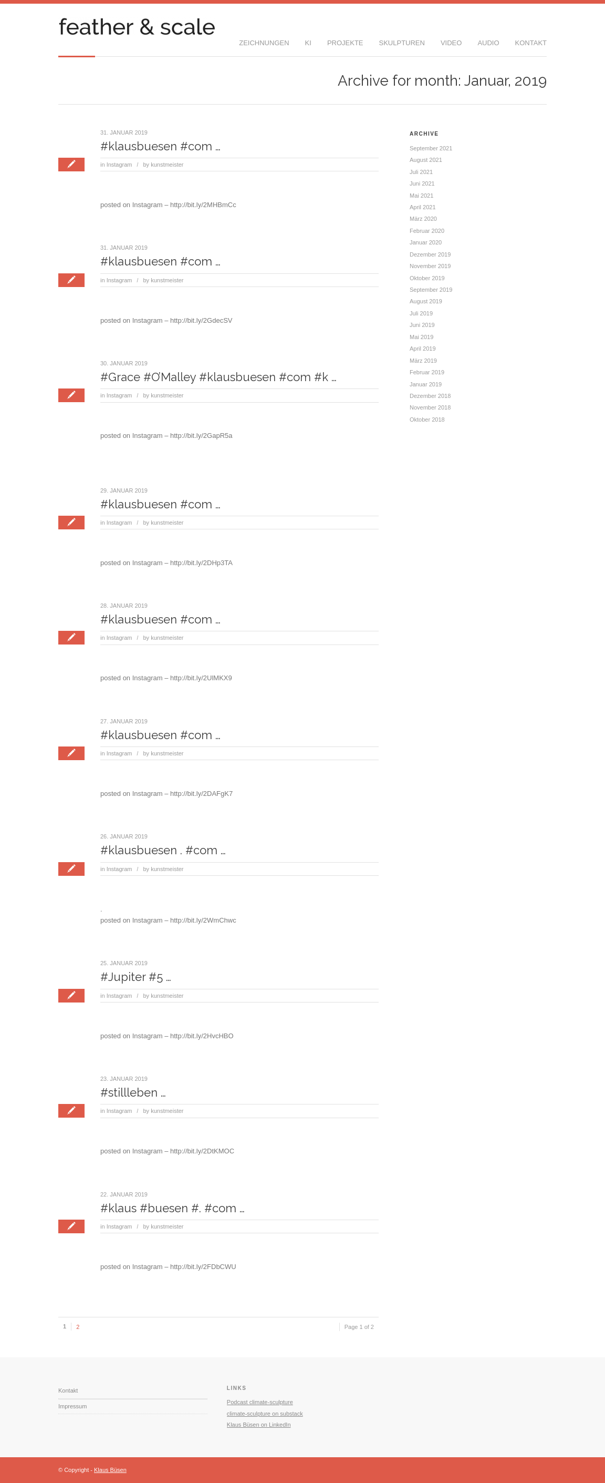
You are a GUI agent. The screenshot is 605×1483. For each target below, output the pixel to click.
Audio (488, 43)
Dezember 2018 (430, 396)
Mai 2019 (421, 337)
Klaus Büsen (110, 1470)
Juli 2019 (421, 313)
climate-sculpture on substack (265, 1413)
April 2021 (423, 207)
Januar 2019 (426, 384)
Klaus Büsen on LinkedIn (259, 1424)
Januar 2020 (426, 242)
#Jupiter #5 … (135, 977)
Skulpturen (402, 43)
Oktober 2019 (427, 278)
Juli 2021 (421, 172)
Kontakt (531, 43)
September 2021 (431, 148)
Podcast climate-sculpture (260, 1402)
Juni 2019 (422, 325)
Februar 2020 (427, 231)
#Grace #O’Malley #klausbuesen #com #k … (218, 377)
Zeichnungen (264, 43)
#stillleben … (133, 1092)
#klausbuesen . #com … (163, 850)
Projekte (345, 43)
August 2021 (426, 160)
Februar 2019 (427, 372)
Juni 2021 (422, 183)
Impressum (72, 1406)
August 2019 (426, 301)
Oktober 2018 (427, 419)
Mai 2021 (421, 195)
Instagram (119, 164)
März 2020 (423, 219)
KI (308, 43)
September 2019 (431, 290)
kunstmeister (167, 164)
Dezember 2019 (430, 254)
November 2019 (430, 266)
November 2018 (430, 407)
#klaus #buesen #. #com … (172, 1208)
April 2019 (423, 348)
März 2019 (423, 360)
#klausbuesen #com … (160, 146)
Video (451, 43)
